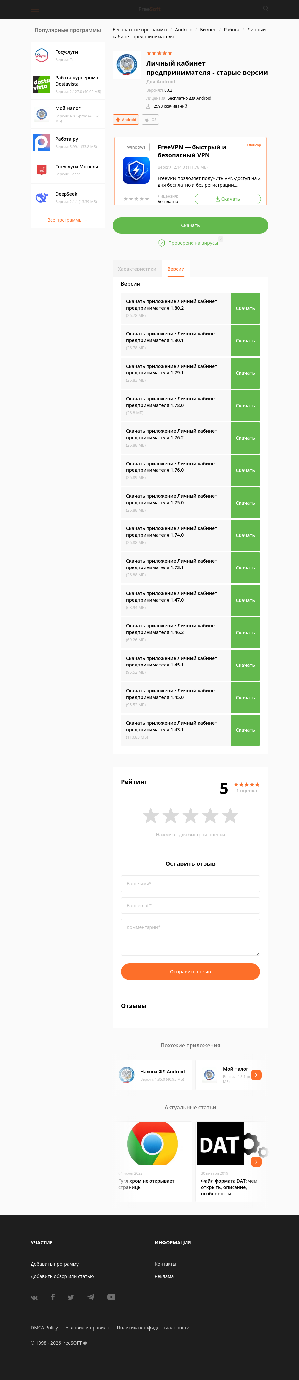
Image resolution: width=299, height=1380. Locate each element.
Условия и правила (87, 1327)
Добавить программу (55, 1264)
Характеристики (137, 269)
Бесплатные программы (140, 29)
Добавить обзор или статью (62, 1276)
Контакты (165, 1264)
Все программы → (67, 220)
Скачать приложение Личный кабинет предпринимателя (171, 304)
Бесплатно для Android (189, 98)
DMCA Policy (44, 1327)
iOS (150, 119)
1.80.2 (159, 90)
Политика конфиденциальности (153, 1327)
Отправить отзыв (190, 971)
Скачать (190, 225)
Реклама (164, 1276)
